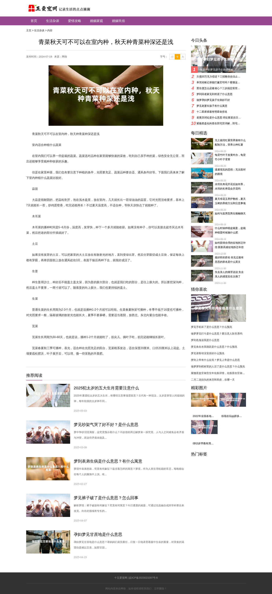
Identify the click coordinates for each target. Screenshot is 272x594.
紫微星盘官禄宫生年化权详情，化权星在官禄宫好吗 (218, 373)
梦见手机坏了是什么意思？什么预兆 (211, 326)
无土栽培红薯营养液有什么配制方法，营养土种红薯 (230, 142)
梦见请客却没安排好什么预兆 (207, 353)
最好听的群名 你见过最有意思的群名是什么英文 (229, 259)
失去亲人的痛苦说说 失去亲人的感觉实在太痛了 (229, 274)
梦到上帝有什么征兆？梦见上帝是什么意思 (215, 359)
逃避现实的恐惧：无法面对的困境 (230, 171)
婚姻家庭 (96, 21)
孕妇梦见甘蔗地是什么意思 (98, 534)
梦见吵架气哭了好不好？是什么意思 (106, 424)
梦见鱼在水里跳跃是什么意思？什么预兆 (214, 346)
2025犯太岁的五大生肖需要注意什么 (106, 388)
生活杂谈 (52, 21)
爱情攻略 (74, 21)
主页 (28, 30)
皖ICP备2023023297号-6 (143, 577)
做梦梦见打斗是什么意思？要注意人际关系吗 (216, 333)
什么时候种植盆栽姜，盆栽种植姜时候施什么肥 (230, 230)
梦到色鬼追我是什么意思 (205, 340)
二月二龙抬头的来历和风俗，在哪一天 (213, 379)
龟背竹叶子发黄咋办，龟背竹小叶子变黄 (230, 157)
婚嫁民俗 (118, 21)
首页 (34, 21)
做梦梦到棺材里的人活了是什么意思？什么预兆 (218, 366)
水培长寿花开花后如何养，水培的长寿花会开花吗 (230, 186)
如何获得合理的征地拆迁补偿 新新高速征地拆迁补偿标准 (230, 245)
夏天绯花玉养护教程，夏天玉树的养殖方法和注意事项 (230, 201)
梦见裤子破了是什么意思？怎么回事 (106, 498)
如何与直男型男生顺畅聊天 (230, 213)
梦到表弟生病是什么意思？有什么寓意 (108, 461)
